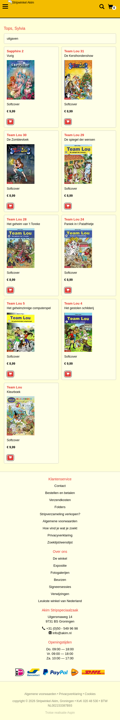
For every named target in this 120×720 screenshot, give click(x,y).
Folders (60, 507)
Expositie (60, 565)
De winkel (60, 558)
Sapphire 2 (15, 51)
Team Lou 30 (17, 135)
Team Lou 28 (17, 219)
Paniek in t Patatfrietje (79, 224)
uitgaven (12, 38)
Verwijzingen (60, 594)
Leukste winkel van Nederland (60, 601)
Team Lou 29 (74, 135)
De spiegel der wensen (79, 139)
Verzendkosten (60, 500)
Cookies (90, 694)
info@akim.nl (62, 633)
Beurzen (60, 580)
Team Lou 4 (73, 303)
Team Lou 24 (74, 219)
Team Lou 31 (74, 51)
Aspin (71, 712)
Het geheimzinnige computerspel (29, 308)
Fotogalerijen (60, 573)
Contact (60, 486)
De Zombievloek (18, 139)
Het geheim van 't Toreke (23, 224)
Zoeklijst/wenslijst (59, 542)
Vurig (10, 56)
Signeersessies (60, 587)
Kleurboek (13, 392)
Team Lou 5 (16, 303)
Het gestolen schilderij (79, 308)
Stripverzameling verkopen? (60, 514)
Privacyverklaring (60, 535)
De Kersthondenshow (78, 56)
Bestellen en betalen (60, 493)
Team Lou (14, 387)
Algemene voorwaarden (60, 521)
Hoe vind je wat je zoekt (60, 528)
